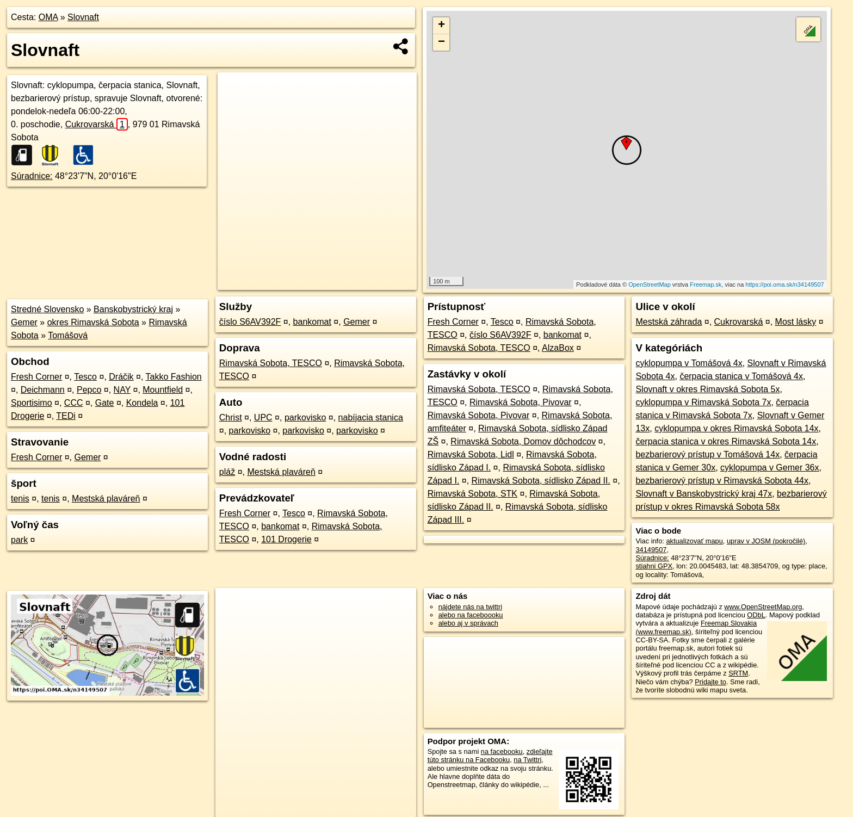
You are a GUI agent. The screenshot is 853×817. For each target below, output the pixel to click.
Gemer (24, 322)
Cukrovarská (96, 124)
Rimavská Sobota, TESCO (270, 363)
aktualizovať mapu (694, 541)
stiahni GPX (653, 566)
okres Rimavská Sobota (93, 322)
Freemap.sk (705, 284)
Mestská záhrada (668, 321)
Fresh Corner (36, 376)
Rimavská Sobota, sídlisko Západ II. (541, 480)
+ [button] (441, 25)
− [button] (441, 42)
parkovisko (305, 417)
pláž (227, 471)
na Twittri (527, 760)
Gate (104, 402)
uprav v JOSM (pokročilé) (766, 541)
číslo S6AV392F (250, 321)
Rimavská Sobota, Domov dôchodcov (523, 441)
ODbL (756, 615)
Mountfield (163, 389)
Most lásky (796, 321)
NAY (122, 389)
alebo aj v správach (468, 623)
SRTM (738, 673)
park (19, 539)
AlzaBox (558, 347)
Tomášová (68, 335)
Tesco (85, 376)
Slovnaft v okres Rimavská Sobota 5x (707, 389)
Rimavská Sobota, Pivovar (520, 402)
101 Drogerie (286, 539)
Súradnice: (32, 176)
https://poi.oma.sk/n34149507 (784, 284)
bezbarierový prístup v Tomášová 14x (707, 454)
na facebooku (502, 751)
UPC (263, 417)
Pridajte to (710, 682)
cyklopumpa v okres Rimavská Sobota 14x (736, 428)
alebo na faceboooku (470, 615)
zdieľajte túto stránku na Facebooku (490, 755)
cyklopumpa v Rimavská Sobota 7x (703, 402)
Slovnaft (83, 17)
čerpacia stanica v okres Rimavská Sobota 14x (725, 441)
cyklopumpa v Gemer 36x (769, 467)
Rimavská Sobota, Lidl (471, 454)
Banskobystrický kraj (133, 309)
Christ (230, 417)
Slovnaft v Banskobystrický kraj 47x (703, 493)
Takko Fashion (174, 376)
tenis (20, 498)
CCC (73, 402)
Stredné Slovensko (47, 309)
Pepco (89, 389)
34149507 (650, 550)
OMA (48, 17)
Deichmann (43, 389)
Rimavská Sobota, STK (472, 493)
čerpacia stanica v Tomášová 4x (740, 376)
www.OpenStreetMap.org (763, 607)
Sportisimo (31, 402)
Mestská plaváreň (106, 498)
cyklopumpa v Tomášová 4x (688, 363)
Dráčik (121, 376)
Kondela (142, 402)
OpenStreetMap (649, 284)
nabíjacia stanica (370, 417)
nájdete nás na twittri (470, 607)
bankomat (312, 321)
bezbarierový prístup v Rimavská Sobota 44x (721, 480)
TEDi (66, 415)
